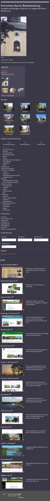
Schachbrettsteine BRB (8, 265)
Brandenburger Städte (8, 154)
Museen (5, 179)
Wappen (5, 208)
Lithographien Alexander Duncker (11, 175)
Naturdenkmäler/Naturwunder (10, 180)
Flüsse (4, 165)
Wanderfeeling (5, 459)
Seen (4, 192)
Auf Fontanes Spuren (8, 149)
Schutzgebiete (4, 225)
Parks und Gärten (7, 184)
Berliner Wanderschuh (8, 281)
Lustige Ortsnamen (7, 177)
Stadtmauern (6, 199)
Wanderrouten (6, 205)
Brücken (5, 156)
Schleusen (5, 194)
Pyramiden (5, 187)
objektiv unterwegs (7, 443)
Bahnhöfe (5, 151)
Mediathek (20, 497)
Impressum (10, 494)
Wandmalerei (6, 206)
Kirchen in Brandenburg (9, 378)
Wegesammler (5, 475)
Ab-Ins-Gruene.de (6, 346)
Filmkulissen (6, 163)
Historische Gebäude (8, 168)
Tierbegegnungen (7, 201)
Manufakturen (4, 224)
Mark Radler (5, 395)
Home (4, 494)
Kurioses (5, 172)
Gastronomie (6, 166)
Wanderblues (5, 427)
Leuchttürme (6, 173)
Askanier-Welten (6, 297)
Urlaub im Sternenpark (8, 362)
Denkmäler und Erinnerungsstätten (12, 160)
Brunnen (5, 158)
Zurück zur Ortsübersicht (7, 95)
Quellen (5, 189)
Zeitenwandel (6, 210)
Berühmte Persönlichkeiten (8, 229)
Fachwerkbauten (7, 161)
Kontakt (10, 495)
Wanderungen (5, 330)
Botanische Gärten (7, 153)
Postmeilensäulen (7, 185)
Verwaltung (4, 217)
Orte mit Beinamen (6, 218)
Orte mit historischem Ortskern (10, 182)
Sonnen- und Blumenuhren (10, 198)
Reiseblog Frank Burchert (9, 313)
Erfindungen (4, 222)
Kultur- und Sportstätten (9, 170)
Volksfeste (3, 220)
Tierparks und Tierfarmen (9, 203)
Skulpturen (5, 196)
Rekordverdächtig (7, 191)
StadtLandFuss (6, 411)
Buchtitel (3, 227)
